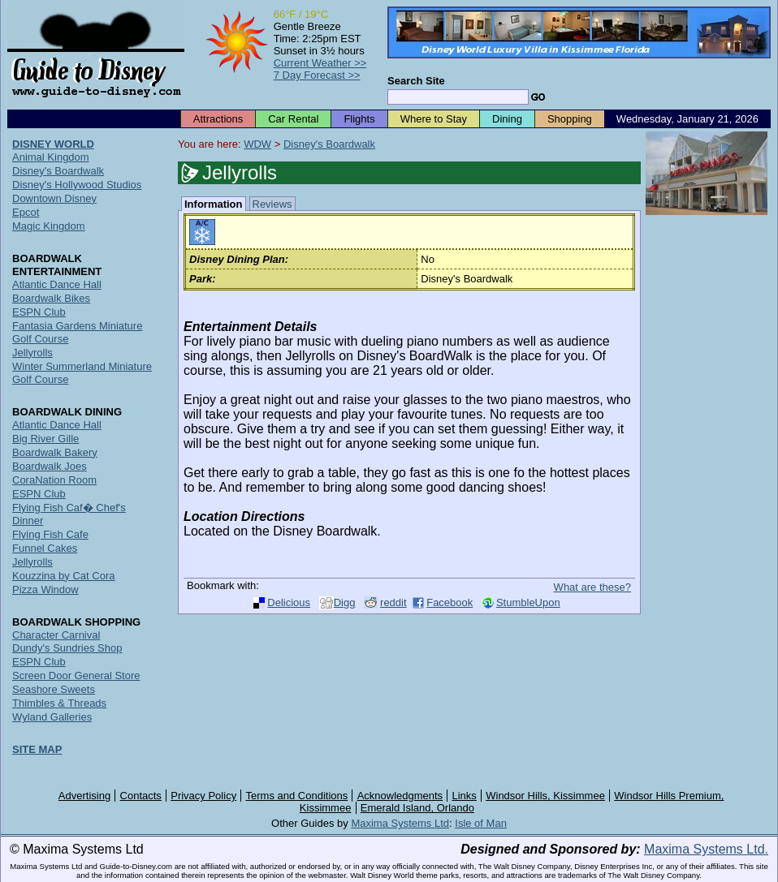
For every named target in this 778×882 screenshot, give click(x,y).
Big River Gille (45, 438)
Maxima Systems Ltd (400, 823)
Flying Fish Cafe (50, 534)
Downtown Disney (54, 198)
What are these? (592, 587)
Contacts (141, 795)
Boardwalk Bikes (51, 298)
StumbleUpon (528, 602)
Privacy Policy (203, 795)
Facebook (449, 602)
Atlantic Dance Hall (57, 284)
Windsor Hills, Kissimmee (545, 795)
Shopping (569, 119)
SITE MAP (37, 749)
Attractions (218, 119)
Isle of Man (481, 823)
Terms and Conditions (297, 795)
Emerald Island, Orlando (417, 808)
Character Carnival (56, 635)
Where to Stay (433, 119)
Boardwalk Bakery (54, 452)
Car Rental (293, 119)
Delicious (288, 602)
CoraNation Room (54, 480)
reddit (393, 602)
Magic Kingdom (48, 226)
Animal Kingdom (50, 157)
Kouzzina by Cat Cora (63, 576)
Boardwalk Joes (49, 466)
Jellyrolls (32, 352)
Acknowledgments (400, 795)
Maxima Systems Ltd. (706, 849)
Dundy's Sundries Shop (67, 648)
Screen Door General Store (76, 675)
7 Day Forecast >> (317, 75)
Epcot (25, 212)
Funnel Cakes (44, 548)
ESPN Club (39, 312)
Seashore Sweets (53, 689)
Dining (507, 119)
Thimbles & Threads (59, 703)
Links (464, 795)
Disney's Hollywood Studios (76, 185)
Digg (345, 602)
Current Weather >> (320, 63)
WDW (257, 144)
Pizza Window (45, 589)
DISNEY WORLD (53, 144)
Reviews (272, 204)
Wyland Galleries (52, 717)
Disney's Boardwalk (329, 144)
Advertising (84, 795)
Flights (359, 119)
